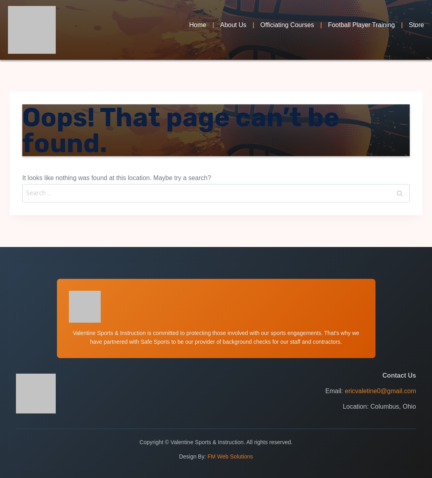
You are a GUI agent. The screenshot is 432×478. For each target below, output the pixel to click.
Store (416, 25)
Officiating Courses (287, 25)
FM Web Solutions (230, 456)
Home (197, 25)
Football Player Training (361, 25)
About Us (233, 25)
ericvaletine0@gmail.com (380, 391)
